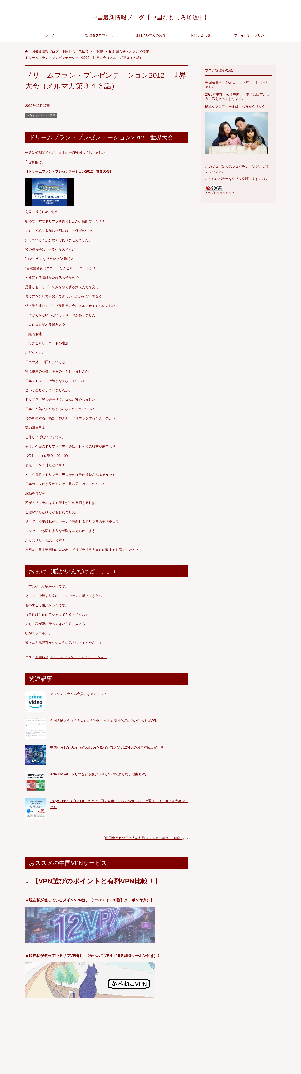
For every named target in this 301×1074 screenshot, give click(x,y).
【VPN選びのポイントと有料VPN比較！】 (96, 882)
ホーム (50, 36)
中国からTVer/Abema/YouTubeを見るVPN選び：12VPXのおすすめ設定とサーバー (112, 748)
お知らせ (41, 658)
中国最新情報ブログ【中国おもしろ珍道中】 (151, 17)
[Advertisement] (106, 1038)
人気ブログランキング (219, 194)
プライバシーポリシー (251, 36)
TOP (65, 53)
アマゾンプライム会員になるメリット (78, 695)
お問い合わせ (201, 36)
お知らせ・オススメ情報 (41, 116)
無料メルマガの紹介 (150, 36)
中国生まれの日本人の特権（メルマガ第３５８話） (143, 839)
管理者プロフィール (100, 36)
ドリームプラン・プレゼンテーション (78, 658)
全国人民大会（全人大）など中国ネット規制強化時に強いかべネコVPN (103, 722)
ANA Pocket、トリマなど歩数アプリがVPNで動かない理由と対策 (99, 775)
